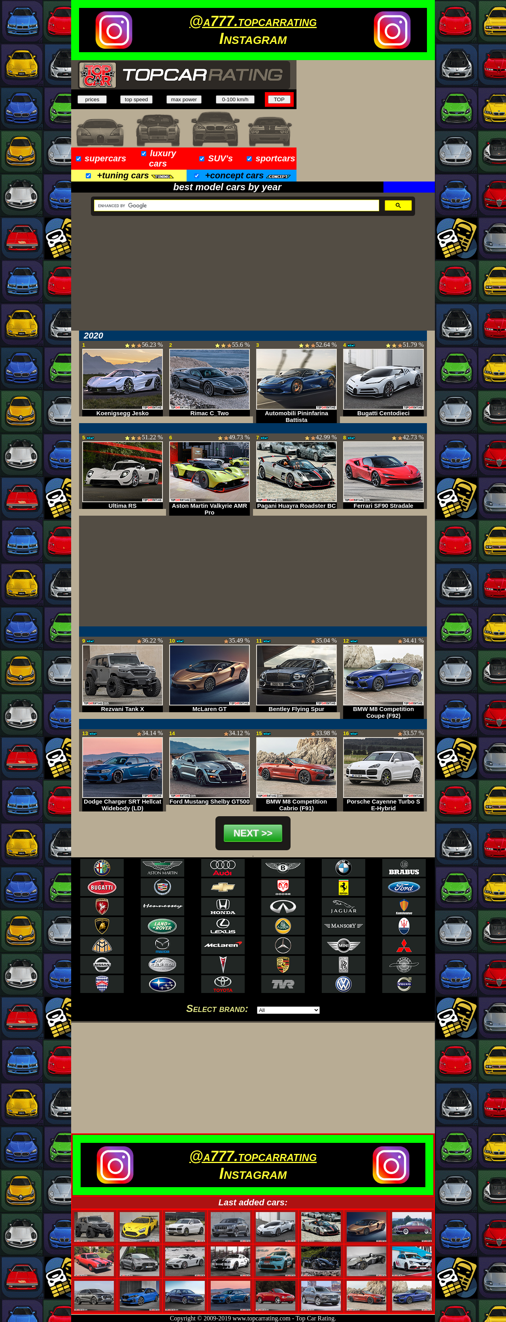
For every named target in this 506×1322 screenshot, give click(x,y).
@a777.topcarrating (253, 21)
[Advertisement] (365, 121)
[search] (236, 205)
